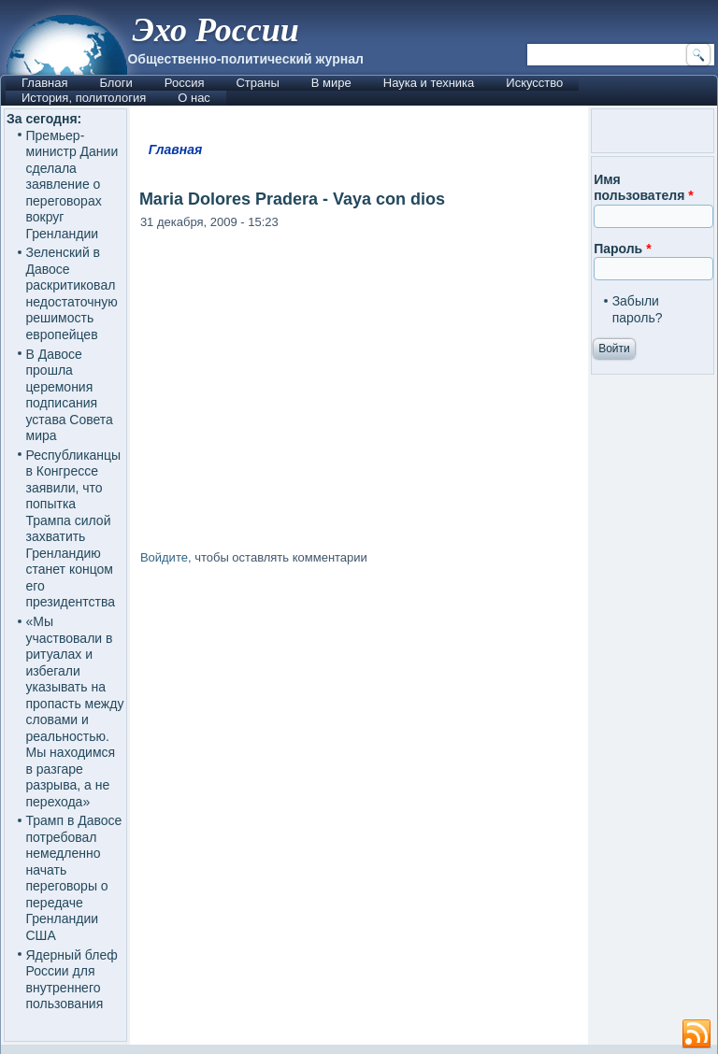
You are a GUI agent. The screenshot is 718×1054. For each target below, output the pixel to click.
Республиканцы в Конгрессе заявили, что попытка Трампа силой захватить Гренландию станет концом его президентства (74, 529)
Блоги (115, 83)
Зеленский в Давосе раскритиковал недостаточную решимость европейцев (72, 293)
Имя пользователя (644, 188)
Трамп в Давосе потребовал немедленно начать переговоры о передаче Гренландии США (74, 878)
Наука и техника (429, 83)
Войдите (164, 557)
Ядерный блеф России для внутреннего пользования (72, 979)
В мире (331, 83)
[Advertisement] (359, 735)
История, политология (84, 98)
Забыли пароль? (637, 309)
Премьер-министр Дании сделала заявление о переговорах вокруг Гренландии (72, 184)
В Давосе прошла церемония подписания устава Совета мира (69, 395)
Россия (185, 83)
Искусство (534, 83)
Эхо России (215, 30)
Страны (257, 83)
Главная (44, 83)
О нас (194, 98)
